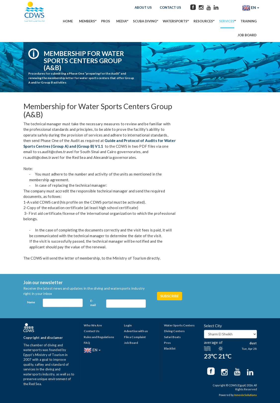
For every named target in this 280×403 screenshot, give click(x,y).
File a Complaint (135, 337)
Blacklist (170, 348)
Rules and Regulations (99, 337)
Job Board (247, 35)
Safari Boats (172, 337)
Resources (203, 21)
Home (68, 21)
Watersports (175, 21)
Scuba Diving (145, 21)
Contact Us (170, 7)
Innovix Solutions (245, 395)
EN (250, 8)
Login (128, 325)
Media (121, 21)
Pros (105, 21)
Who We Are (93, 325)
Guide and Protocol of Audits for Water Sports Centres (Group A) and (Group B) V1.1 (99, 143)
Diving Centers (174, 331)
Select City (213, 325)
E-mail (93, 303)
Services (226, 21)
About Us (143, 7)
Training (248, 21)
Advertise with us (136, 331)
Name (31, 302)
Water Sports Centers (179, 325)
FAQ (87, 343)
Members (87, 21)
